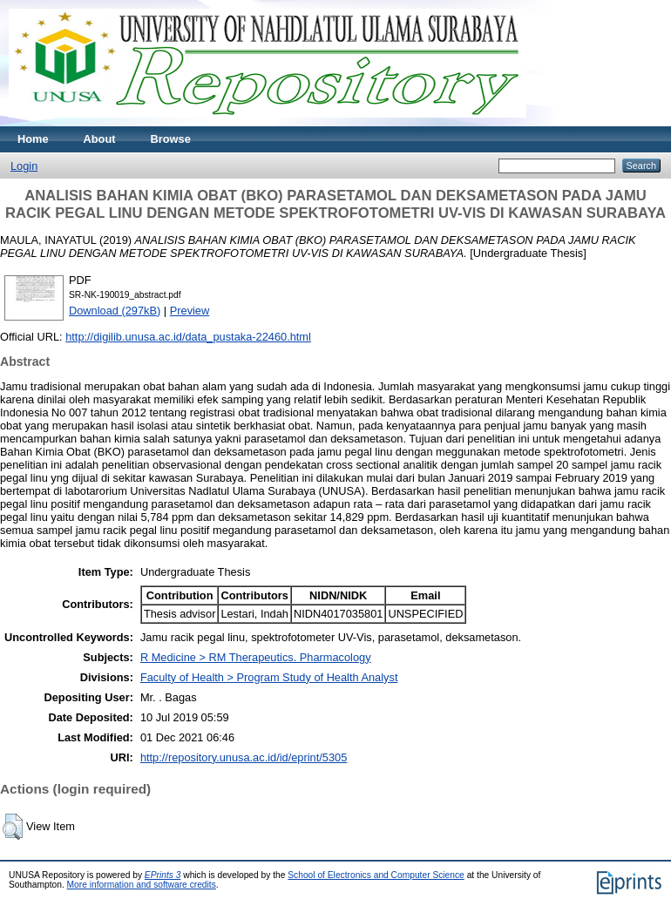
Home (33, 138)
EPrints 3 (163, 875)
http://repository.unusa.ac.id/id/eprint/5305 (243, 757)
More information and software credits (141, 884)
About (100, 138)
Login (23, 165)
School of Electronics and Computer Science (376, 875)
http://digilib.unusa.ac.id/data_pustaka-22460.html (188, 336)
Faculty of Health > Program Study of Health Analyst (269, 677)
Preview (190, 310)
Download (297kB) (114, 310)
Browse (171, 138)
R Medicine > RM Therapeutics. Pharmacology (255, 657)
